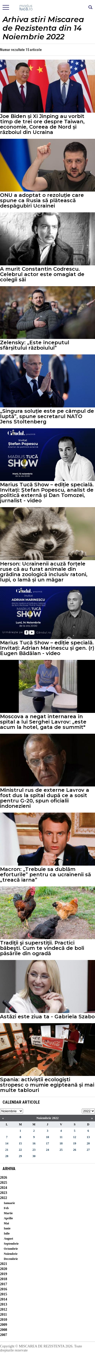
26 (74, 1150)
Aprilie (8, 1218)
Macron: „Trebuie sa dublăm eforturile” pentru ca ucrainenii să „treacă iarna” (45, 875)
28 (6, 1156)
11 (61, 1137)
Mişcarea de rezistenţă (47, 7)
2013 (3, 1304)
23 (33, 1150)
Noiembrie (10, 1254)
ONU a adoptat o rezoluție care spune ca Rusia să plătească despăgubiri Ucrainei (42, 201)
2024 (3, 1188)
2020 (3, 1269)
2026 (3, 1177)
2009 (3, 1325)
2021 (3, 1264)
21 (6, 1150)
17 (47, 1143)
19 (74, 1143)
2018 (3, 1279)
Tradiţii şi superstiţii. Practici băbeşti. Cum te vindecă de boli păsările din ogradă (42, 948)
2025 (3, 1183)
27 (88, 1150)
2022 (3, 1198)
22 (20, 1150)
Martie (8, 1213)
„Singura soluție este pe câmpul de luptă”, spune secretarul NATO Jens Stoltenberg (47, 416)
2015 (3, 1294)
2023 (3, 1193)
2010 (3, 1320)
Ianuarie (9, 1203)
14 (6, 1143)
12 (74, 1137)
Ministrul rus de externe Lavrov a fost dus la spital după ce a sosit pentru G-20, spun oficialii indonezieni (44, 798)
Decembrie (11, 1259)
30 (33, 1156)
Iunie (7, 1228)
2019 (3, 1274)
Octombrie (11, 1248)
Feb (6, 1208)
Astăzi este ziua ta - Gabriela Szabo (47, 1016)
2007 (3, 1335)
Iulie (7, 1233)
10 (47, 1137)
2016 (3, 1289)
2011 (3, 1314)
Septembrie (11, 1243)
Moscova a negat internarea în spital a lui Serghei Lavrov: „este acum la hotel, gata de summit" (43, 722)
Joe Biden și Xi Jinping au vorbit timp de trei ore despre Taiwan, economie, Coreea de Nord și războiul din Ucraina (42, 124)
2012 (3, 1309)
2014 (3, 1299)
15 (20, 1143)
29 (20, 1156)
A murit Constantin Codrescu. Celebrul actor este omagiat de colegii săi (42, 274)
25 (61, 1150)
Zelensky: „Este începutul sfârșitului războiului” (34, 345)
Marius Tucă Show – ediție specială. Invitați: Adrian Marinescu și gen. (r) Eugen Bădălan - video (47, 648)
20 (88, 1143)
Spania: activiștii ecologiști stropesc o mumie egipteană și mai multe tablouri (47, 1085)
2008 (3, 1330)
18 (61, 1143)
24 (47, 1150)
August (8, 1238)
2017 (3, 1284)
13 (88, 1137)
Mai (6, 1223)
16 (33, 1143)
